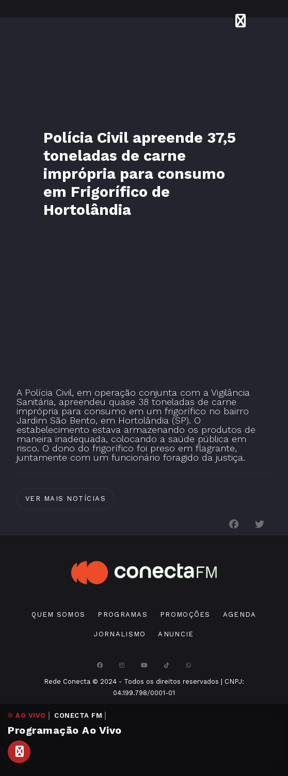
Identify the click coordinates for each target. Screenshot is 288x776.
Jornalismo (120, 634)
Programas (123, 614)
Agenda (240, 614)
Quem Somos (58, 614)
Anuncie (176, 634)
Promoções (185, 614)
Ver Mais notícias (65, 498)
